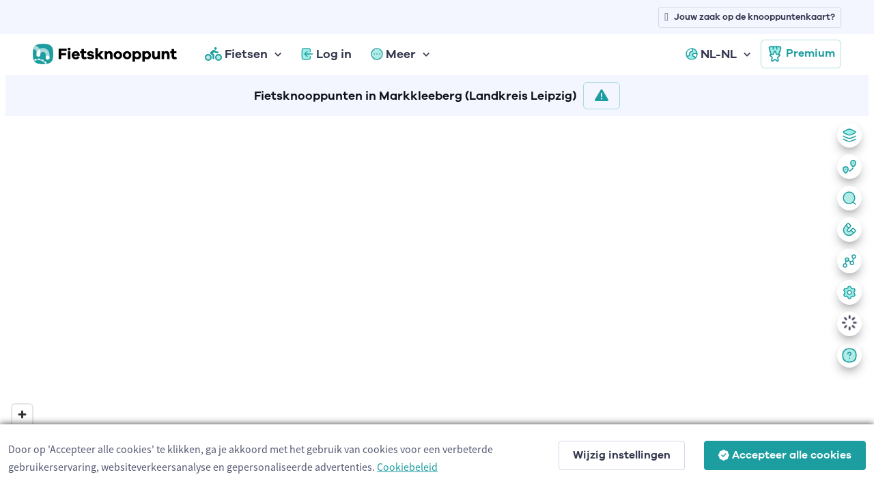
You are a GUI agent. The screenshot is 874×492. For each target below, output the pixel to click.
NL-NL (711, 54)
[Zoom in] (22, 414)
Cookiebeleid (407, 467)
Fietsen (236, 54)
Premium (801, 54)
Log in (326, 54)
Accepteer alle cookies (784, 455)
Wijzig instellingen (622, 455)
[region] (437, 301)
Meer (393, 54)
